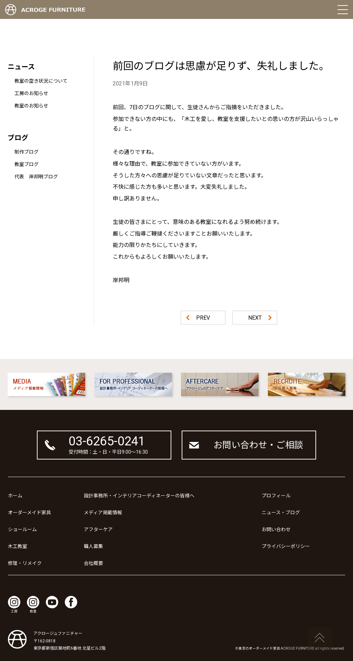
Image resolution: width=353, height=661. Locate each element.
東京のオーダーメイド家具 (259, 648)
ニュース (21, 67)
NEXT (255, 317)
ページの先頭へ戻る (320, 639)
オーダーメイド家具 (29, 512)
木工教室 (17, 546)
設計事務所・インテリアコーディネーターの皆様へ (139, 495)
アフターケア (98, 529)
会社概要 (93, 563)
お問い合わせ (276, 529)
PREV (203, 317)
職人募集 (93, 546)
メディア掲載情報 (103, 512)
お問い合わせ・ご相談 (258, 445)
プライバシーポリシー (286, 546)
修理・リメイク (25, 563)
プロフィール (276, 495)
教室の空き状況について (41, 81)
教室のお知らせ (31, 106)
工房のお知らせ (31, 93)
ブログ (18, 138)
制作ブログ (26, 152)
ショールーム (22, 529)
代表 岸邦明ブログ (36, 176)
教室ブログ (26, 164)
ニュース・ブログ (281, 512)
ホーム (15, 495)
